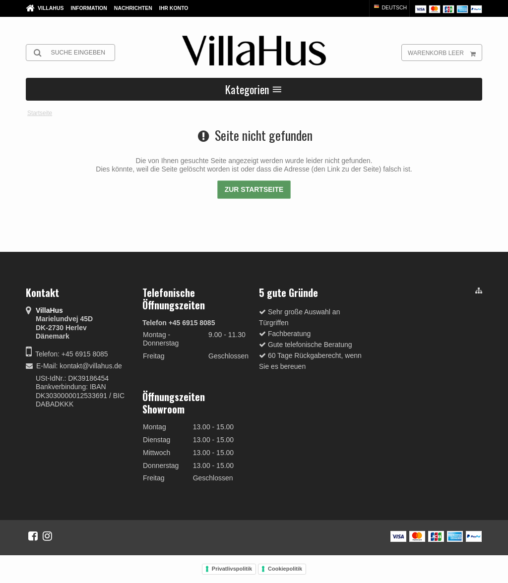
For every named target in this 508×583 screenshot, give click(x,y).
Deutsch (390, 7)
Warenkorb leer (445, 52)
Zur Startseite (254, 189)
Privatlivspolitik (232, 569)
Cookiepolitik (285, 569)
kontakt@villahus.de (91, 366)
